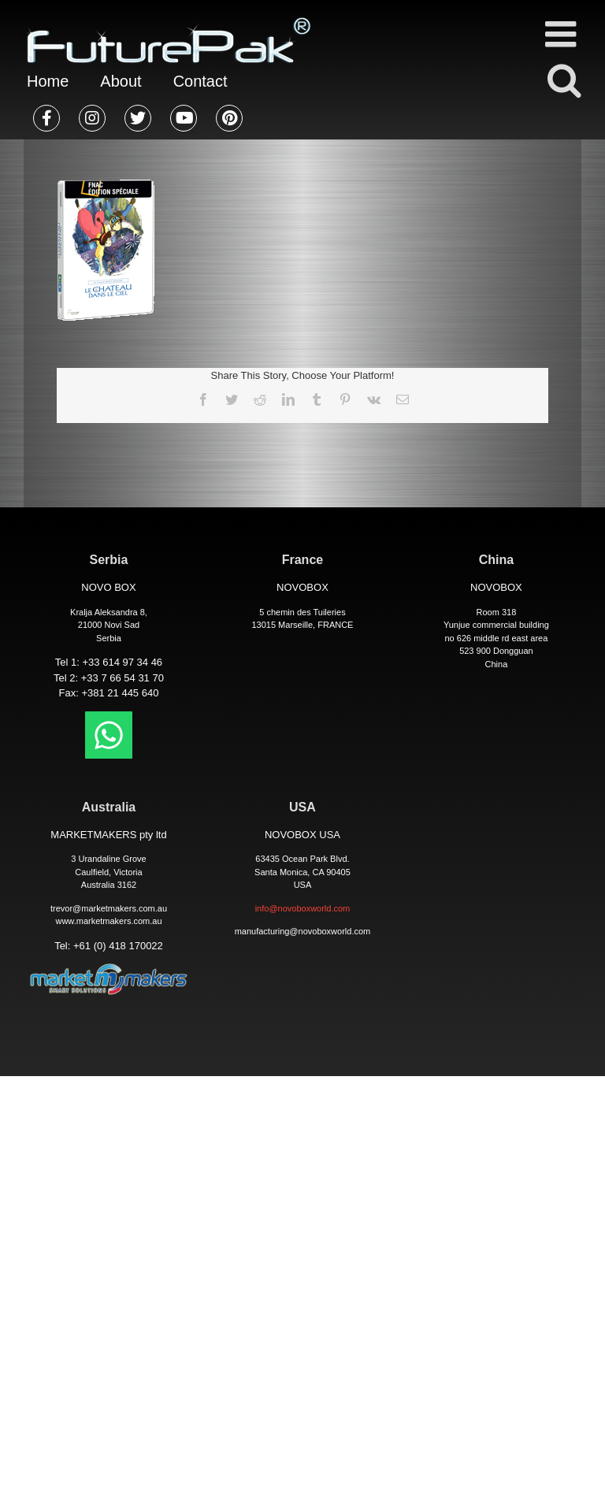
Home (48, 81)
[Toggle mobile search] (563, 79)
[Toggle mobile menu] (563, 34)
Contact (200, 81)
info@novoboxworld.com (303, 908)
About (120, 81)
